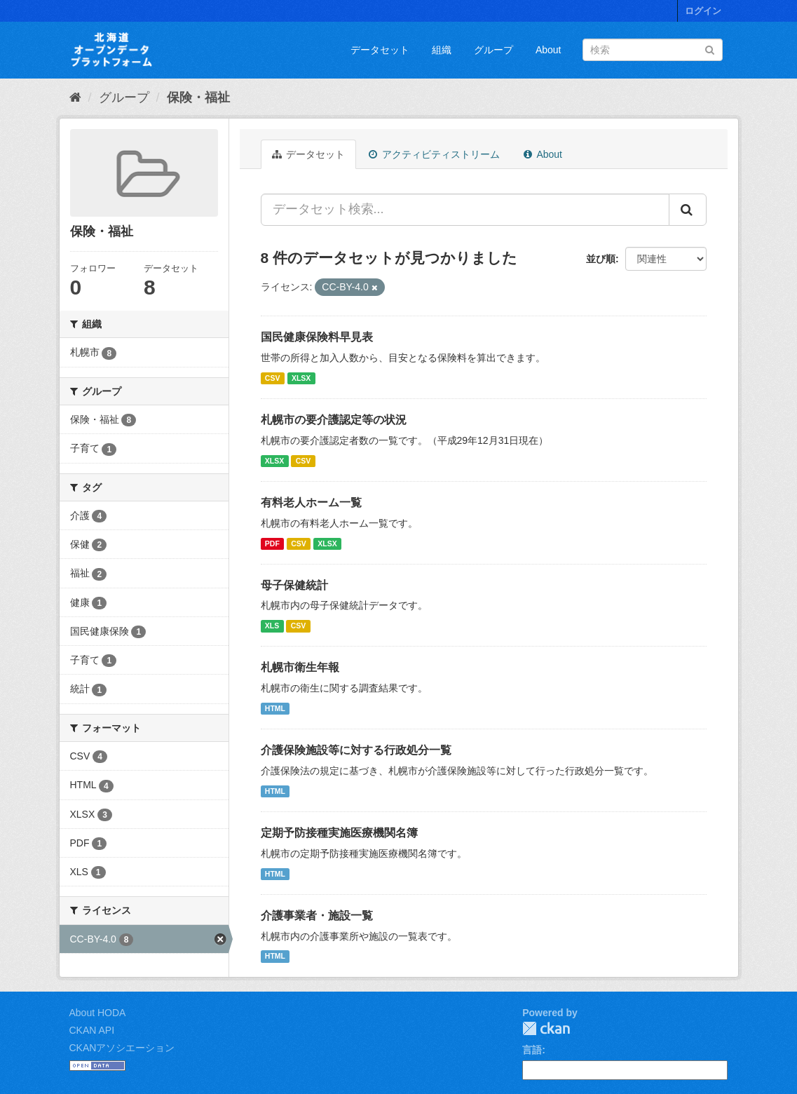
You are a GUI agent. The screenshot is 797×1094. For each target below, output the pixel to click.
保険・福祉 (198, 97)
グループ (493, 49)
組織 (441, 49)
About (548, 49)
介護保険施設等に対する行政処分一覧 (356, 750)
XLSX (301, 378)
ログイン (703, 11)
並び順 (600, 258)
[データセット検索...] (465, 210)
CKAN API (92, 1030)
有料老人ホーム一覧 (311, 502)
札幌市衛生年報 (300, 667)
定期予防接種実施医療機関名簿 (339, 833)
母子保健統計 (294, 585)
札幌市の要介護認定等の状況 (334, 420)
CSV (272, 378)
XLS (272, 625)
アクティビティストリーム (434, 154)
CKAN (546, 1028)
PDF (272, 543)
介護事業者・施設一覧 (317, 915)
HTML (275, 708)
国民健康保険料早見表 (317, 337)
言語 (532, 1049)
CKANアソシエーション (122, 1047)
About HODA (97, 1012)
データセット (379, 49)
